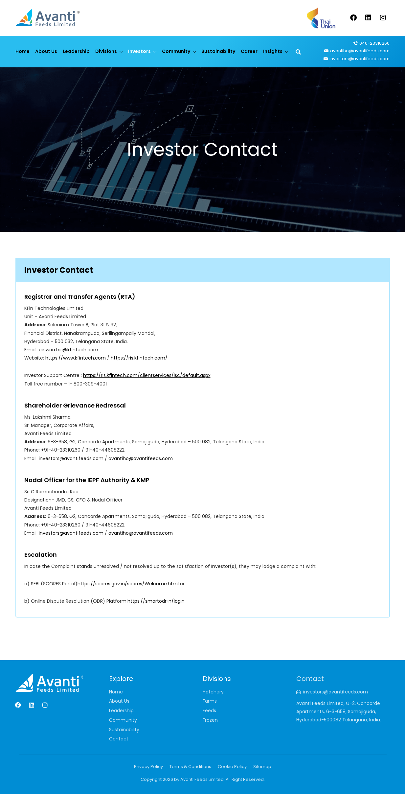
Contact (118, 739)
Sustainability (218, 51)
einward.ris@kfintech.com (68, 349)
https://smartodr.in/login (156, 601)
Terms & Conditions (190, 766)
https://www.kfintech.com (75, 358)
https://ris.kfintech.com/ (139, 358)
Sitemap (262, 766)
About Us (46, 51)
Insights (272, 51)
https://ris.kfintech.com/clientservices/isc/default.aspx (147, 375)
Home (22, 51)
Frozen (210, 720)
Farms (210, 701)
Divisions (106, 51)
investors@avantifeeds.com (71, 458)
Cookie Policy (232, 766)
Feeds (209, 710)
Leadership (76, 51)
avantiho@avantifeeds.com (140, 458)
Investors (139, 51)
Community (176, 51)
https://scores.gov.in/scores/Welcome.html (129, 583)
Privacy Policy (148, 766)
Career (249, 51)
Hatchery (213, 692)
